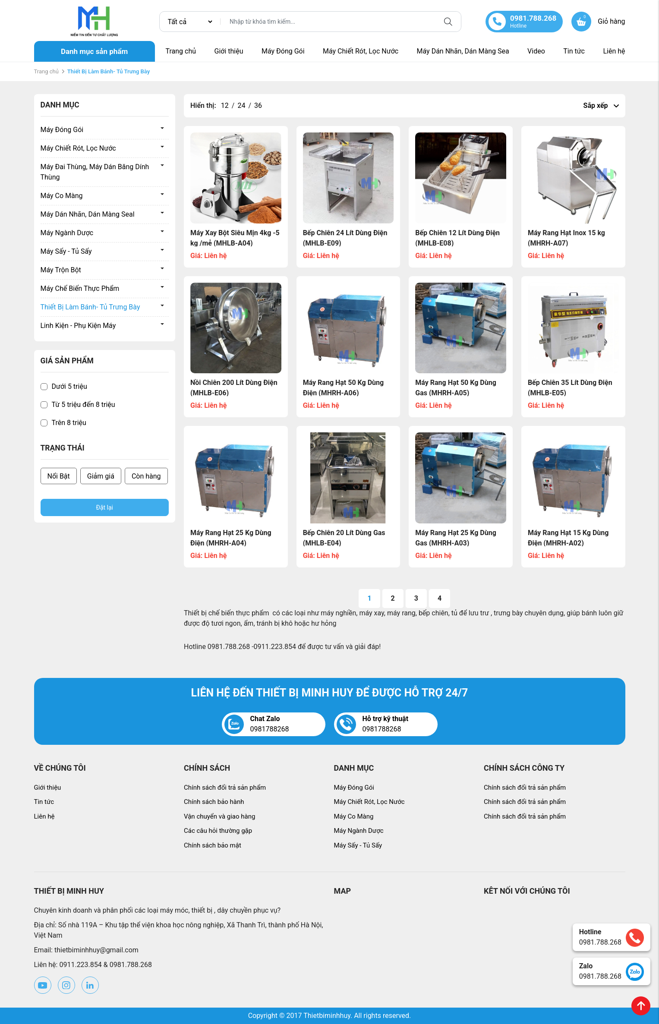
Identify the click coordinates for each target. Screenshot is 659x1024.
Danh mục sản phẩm (94, 51)
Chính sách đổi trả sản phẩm (225, 787)
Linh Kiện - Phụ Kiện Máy (78, 325)
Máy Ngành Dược (67, 233)
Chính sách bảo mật (212, 845)
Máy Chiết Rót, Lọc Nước (360, 51)
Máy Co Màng (62, 196)
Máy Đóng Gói (283, 51)
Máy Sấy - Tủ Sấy (66, 251)
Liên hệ (614, 51)
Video (536, 51)
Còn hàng (146, 476)
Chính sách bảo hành (214, 802)
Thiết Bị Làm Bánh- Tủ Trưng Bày (90, 307)
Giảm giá (100, 476)
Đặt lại (104, 507)
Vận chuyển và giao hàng (219, 816)
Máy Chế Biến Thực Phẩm (80, 288)
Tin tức (574, 51)
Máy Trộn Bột (61, 270)
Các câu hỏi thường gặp (218, 831)
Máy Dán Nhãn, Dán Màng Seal (88, 214)
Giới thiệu (228, 51)
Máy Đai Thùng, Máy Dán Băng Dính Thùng (95, 172)
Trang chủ (181, 51)
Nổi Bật (58, 476)
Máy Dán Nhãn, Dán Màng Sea (463, 51)
